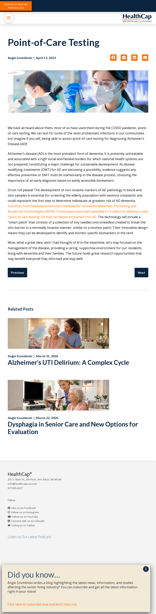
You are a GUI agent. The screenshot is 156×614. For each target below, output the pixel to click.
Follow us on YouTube (25, 516)
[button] (16, 6)
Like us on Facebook (23, 508)
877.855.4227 (15, 488)
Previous (17, 272)
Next (141, 272)
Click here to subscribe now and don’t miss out (42, 604)
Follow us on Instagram (25, 512)
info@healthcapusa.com (22, 484)
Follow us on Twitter (23, 525)
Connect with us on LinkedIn (28, 521)
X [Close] (146, 569)
